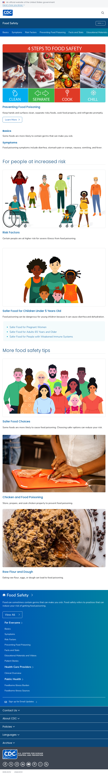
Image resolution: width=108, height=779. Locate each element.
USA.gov (18, 772)
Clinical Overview (13, 673)
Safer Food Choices (16, 421)
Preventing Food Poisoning (53, 32)
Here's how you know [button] (14, 5)
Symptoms (17, 32)
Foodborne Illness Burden (17, 685)
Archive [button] (9, 743)
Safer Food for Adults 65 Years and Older (33, 332)
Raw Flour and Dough (18, 572)
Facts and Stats (76, 32)
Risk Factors (31, 32)
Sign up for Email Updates (21, 701)
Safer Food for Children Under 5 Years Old (32, 311)
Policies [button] (9, 727)
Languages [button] (11, 735)
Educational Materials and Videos (20, 655)
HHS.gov (7, 772)
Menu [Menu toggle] (101, 23)
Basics (6, 32)
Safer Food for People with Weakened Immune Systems (41, 336)
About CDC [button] (11, 719)
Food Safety (10, 23)
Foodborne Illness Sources (17, 690)
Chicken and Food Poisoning (23, 497)
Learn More (11, 119)
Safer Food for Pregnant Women (28, 327)
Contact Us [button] (11, 711)
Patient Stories (11, 660)
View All (10, 614)
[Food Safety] (54, 595)
